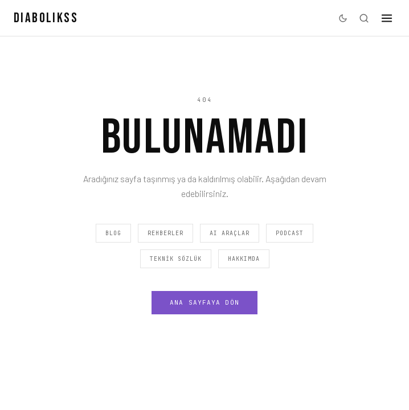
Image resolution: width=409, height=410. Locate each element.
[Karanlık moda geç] (343, 18)
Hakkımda (244, 259)
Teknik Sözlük (176, 259)
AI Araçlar (230, 233)
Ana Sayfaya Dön (204, 302)
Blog (113, 233)
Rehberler (165, 233)
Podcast (290, 233)
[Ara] (364, 18)
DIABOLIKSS (46, 18)
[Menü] (386, 18)
